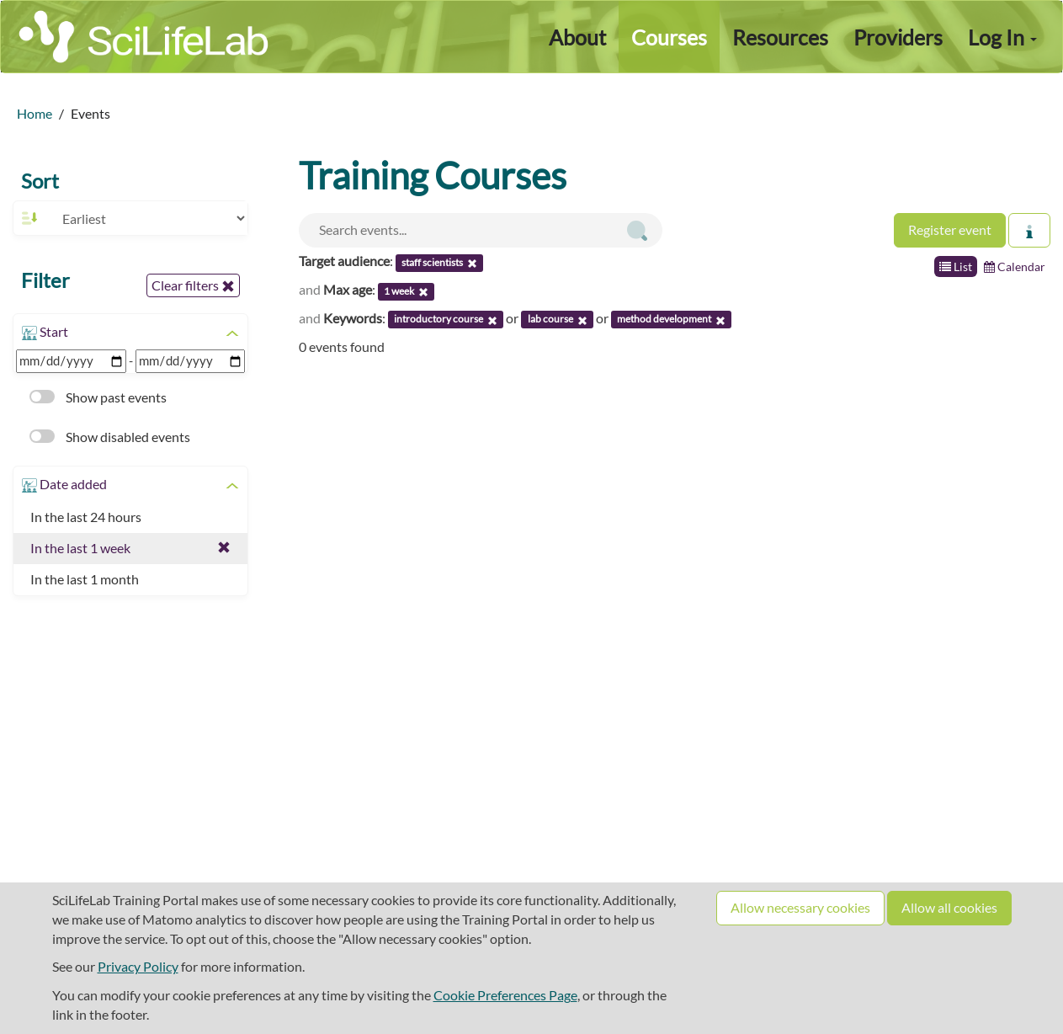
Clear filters (193, 285)
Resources (780, 37)
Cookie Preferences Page (505, 995)
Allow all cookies (949, 907)
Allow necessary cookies (800, 907)
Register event (949, 229)
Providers (898, 37)
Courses (669, 37)
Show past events (98, 397)
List (955, 266)
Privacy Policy (138, 966)
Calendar (1014, 266)
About (577, 37)
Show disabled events (109, 437)
